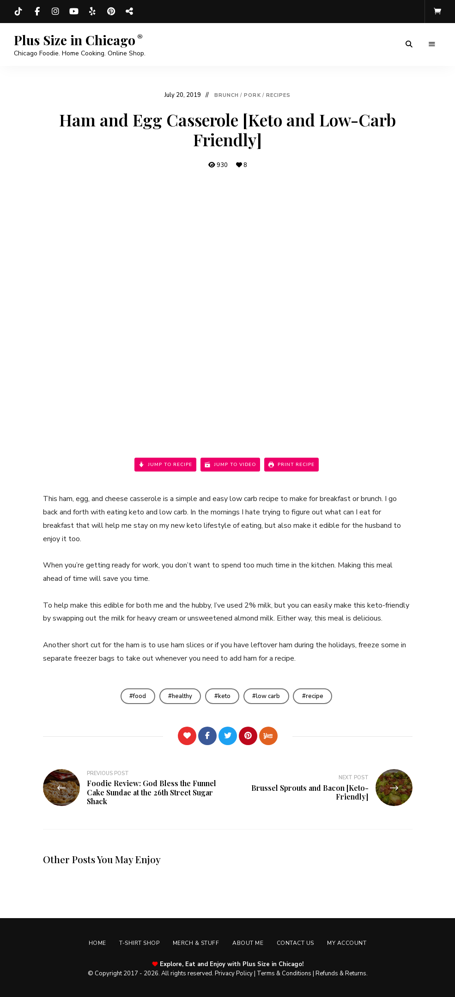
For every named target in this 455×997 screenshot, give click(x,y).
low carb (269, 696)
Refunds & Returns (340, 974)
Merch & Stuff (195, 943)
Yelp (92, 11)
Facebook (37, 11)
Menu (432, 44)
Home (95, 943)
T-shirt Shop (138, 943)
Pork (252, 95)
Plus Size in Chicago (74, 40)
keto (224, 696)
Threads (129, 11)
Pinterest (111, 11)
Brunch (226, 95)
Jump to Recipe (165, 464)
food (138, 696)
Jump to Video (230, 464)
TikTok (18, 11)
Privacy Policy (234, 974)
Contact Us (296, 943)
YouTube (74, 11)
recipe (316, 696)
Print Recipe (291, 464)
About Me (248, 943)
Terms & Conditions (284, 974)
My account (348, 943)
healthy (181, 696)
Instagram (55, 11)
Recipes (278, 95)
